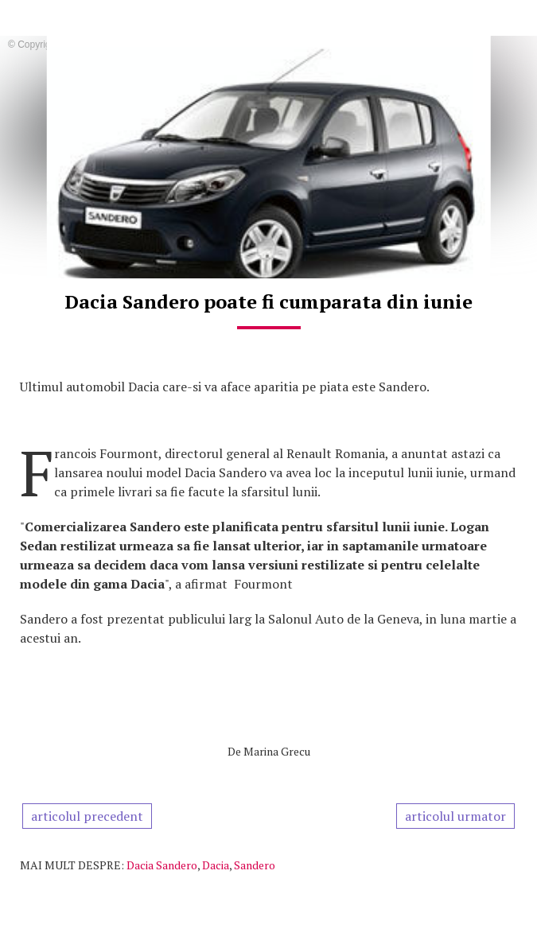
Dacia (215, 865)
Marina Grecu (276, 751)
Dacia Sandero (161, 865)
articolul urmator (455, 816)
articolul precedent (87, 816)
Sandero (254, 865)
